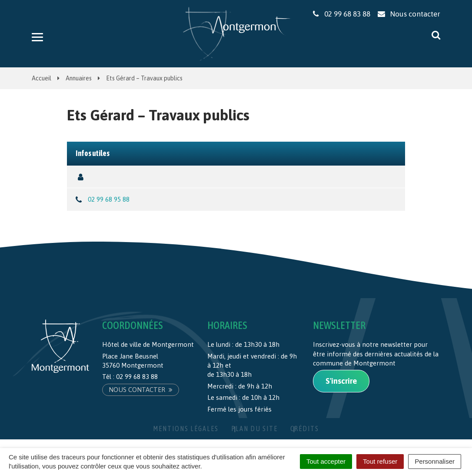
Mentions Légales (186, 428)
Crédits (304, 428)
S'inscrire (341, 380)
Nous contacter (141, 389)
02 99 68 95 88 (109, 199)
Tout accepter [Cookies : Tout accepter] (326, 461)
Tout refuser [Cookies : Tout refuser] (380, 461)
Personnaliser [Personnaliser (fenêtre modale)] (435, 461)
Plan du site (254, 428)
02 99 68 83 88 (137, 376)
